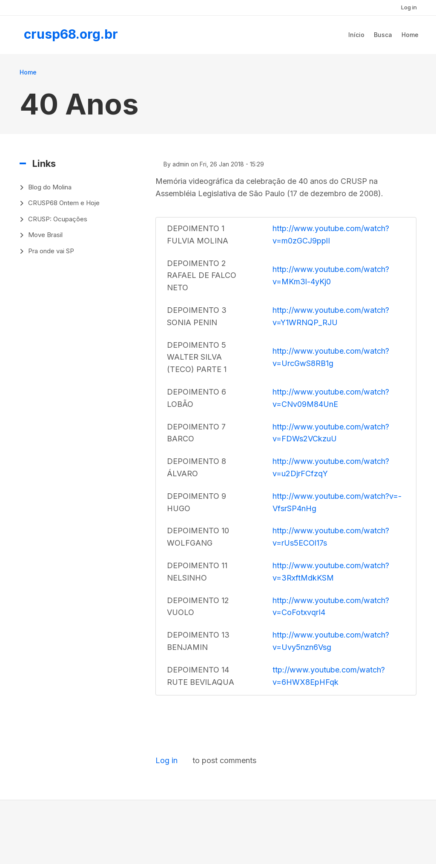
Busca (383, 34)
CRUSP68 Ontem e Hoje (64, 203)
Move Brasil (45, 235)
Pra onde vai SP (51, 251)
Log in (409, 7)
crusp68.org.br (71, 34)
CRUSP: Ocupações (57, 219)
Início (356, 34)
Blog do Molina (50, 187)
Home (410, 34)
